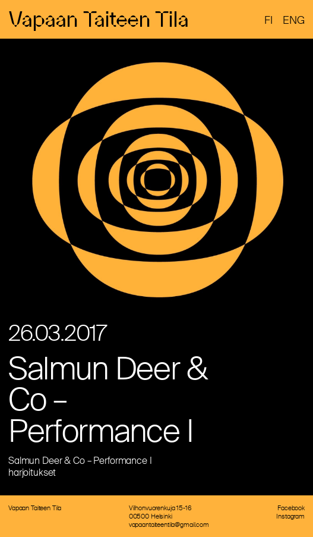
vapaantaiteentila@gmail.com (169, 524)
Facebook (291, 508)
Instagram (290, 516)
